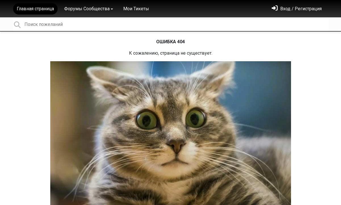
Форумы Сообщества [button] (87, 8)
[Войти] (296, 9)
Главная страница (35, 8)
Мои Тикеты (136, 8)
